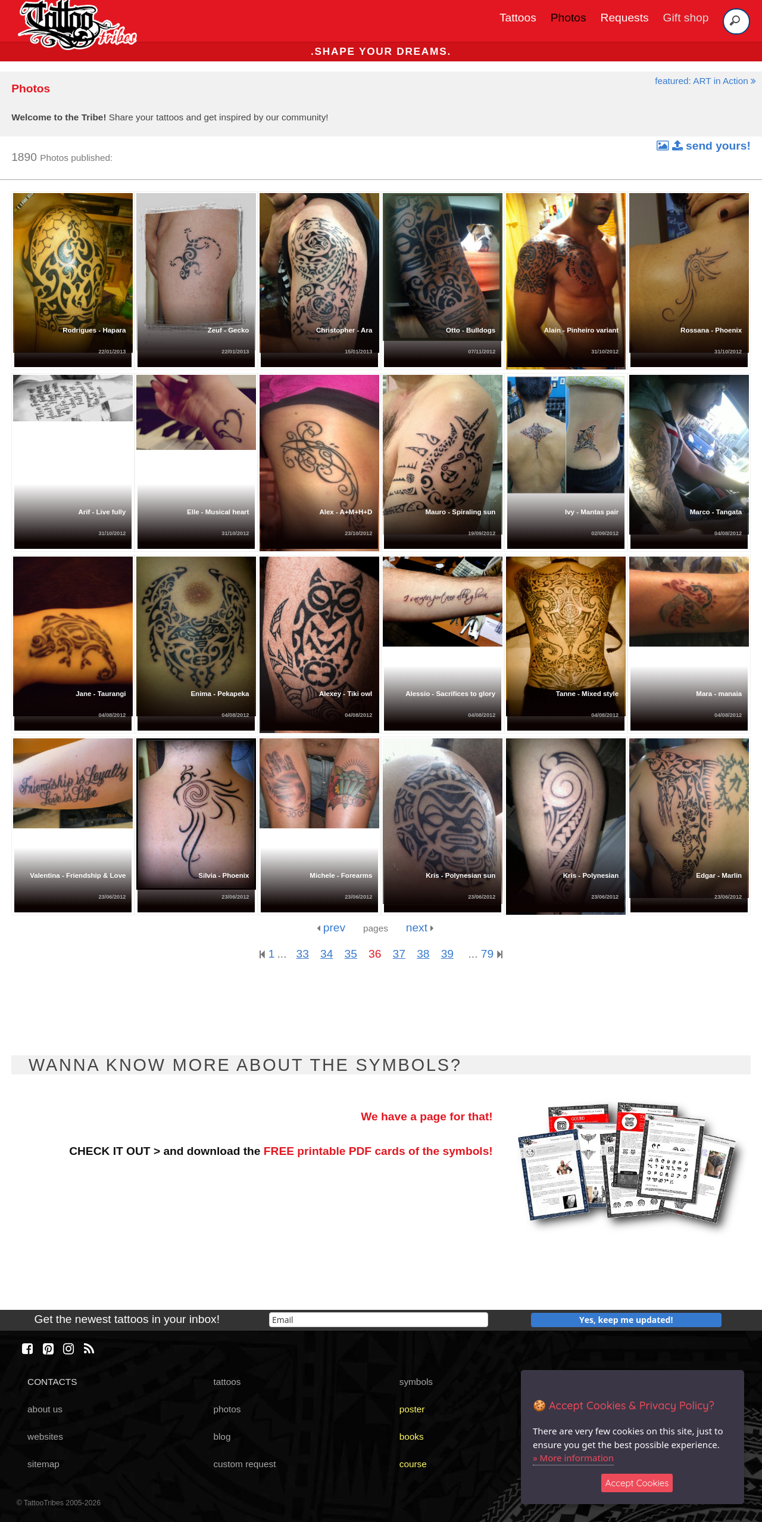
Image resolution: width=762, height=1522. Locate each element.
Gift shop (686, 17)
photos (227, 1409)
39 (447, 954)
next (420, 927)
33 (302, 954)
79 (491, 954)
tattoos (227, 1382)
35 (351, 954)
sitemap (43, 1464)
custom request (244, 1464)
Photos (568, 17)
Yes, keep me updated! (626, 1319)
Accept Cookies (637, 1483)
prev (331, 927)
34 (326, 954)
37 (399, 954)
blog (221, 1436)
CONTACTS (52, 1382)
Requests (625, 17)
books (411, 1436)
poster (412, 1409)
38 (423, 954)
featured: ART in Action (705, 81)
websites (45, 1436)
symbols (416, 1382)
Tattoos (517, 17)
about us (45, 1409)
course (413, 1464)
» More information (573, 1458)
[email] (378, 1319)
